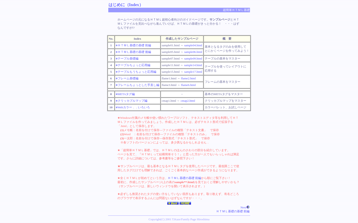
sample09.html (193, 58)
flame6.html (188, 85)
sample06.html (193, 52)
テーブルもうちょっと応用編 (137, 71)
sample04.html (193, 45)
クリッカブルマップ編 (132, 100)
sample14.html (193, 65)
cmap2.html (188, 100)
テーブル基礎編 (128, 58)
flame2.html (188, 78)
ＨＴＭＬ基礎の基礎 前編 (134, 45)
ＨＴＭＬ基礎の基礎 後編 (134, 52)
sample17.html (193, 71)
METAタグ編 (126, 94)
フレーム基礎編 (128, 78)
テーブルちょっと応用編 (134, 65)
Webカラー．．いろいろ (134, 107)
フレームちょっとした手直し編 (138, 85)
